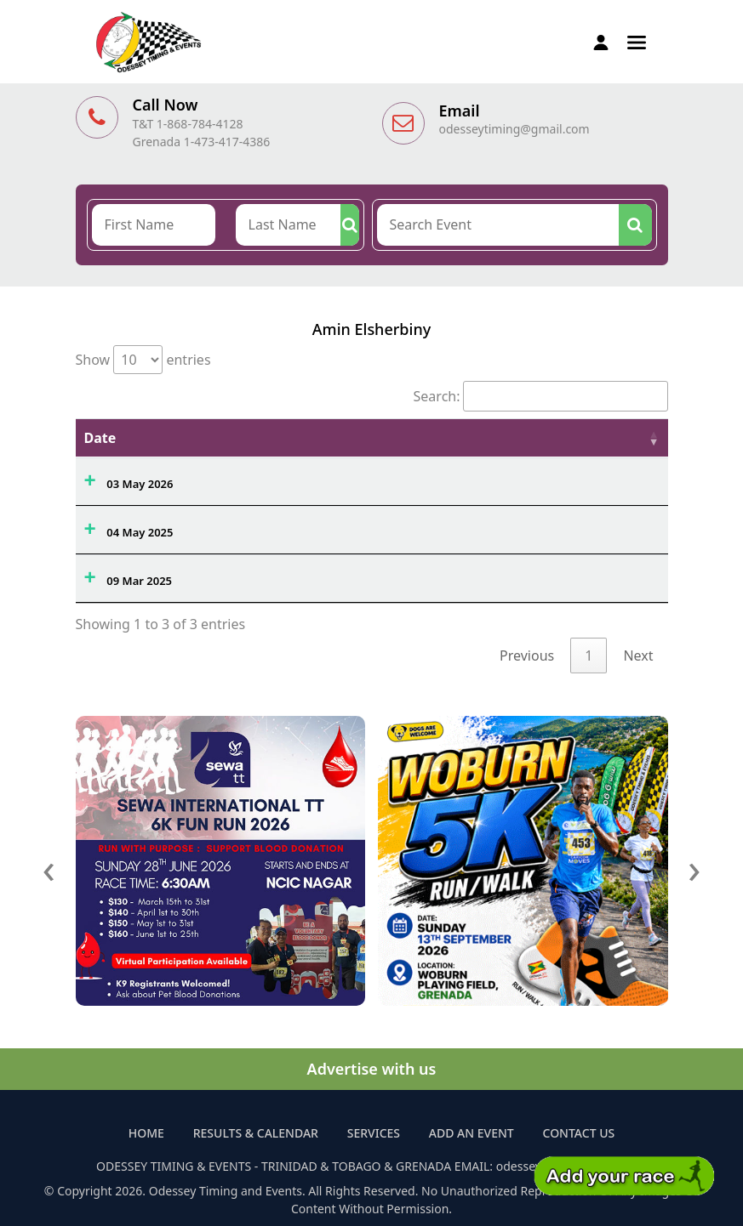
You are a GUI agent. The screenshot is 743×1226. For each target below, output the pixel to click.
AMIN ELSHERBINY (585, 479)
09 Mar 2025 (139, 580)
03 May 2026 (139, 483)
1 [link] (588, 655)
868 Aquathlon (248, 576)
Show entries (143, 359)
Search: (541, 396)
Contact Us (579, 1133)
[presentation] (49, 868)
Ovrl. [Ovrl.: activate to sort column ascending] (419, 438)
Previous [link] (527, 655)
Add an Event (471, 1133)
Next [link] (638, 655)
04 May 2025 (139, 532)
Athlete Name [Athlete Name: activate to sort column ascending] (582, 438)
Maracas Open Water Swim (281, 479)
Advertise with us (372, 1069)
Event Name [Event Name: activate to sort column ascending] (250, 438)
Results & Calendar (255, 1133)
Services (373, 1133)
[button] (636, 40)
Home (146, 1133)
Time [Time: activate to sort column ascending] (485, 438)
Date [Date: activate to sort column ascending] (100, 438)
